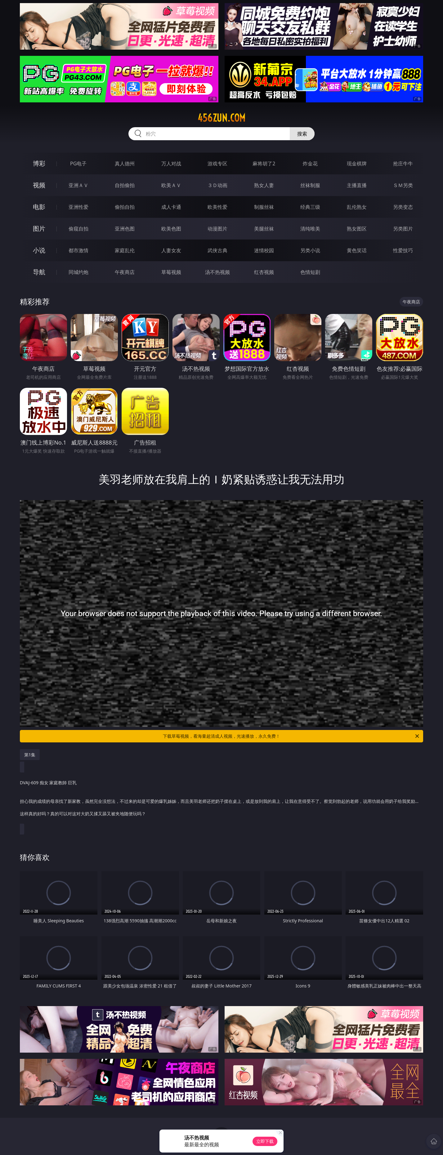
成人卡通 (171, 207)
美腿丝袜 (264, 228)
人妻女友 (171, 250)
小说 (39, 250)
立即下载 (265, 1141)
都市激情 (78, 250)
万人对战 (171, 163)
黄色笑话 (357, 250)
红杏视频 (264, 272)
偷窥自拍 (78, 228)
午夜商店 (125, 272)
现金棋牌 (357, 163)
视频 (39, 185)
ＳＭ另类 (403, 185)
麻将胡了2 (264, 163)
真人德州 (125, 163)
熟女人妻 (264, 185)
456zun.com (221, 118)
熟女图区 (357, 228)
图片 (39, 228)
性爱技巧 (403, 250)
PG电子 (78, 163)
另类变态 (403, 207)
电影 (39, 207)
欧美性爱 (217, 207)
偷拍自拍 (125, 207)
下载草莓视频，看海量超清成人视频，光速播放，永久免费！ (291, 736)
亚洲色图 (125, 228)
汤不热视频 (217, 272)
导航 (39, 272)
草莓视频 (171, 272)
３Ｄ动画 (217, 185)
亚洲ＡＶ (78, 185)
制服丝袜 (264, 207)
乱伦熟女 (357, 207)
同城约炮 (78, 272)
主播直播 (357, 185)
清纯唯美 (310, 228)
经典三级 (310, 207)
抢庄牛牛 (403, 163)
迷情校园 (264, 250)
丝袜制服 (310, 185)
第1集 (29, 755)
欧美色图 (171, 228)
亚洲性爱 (78, 207)
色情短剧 (310, 272)
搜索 (302, 133)
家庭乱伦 (125, 250)
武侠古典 (217, 250)
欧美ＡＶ (171, 185)
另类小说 (310, 250)
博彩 (39, 163)
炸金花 (310, 163)
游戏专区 (217, 163)
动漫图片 (217, 228)
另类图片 (403, 228)
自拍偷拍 (125, 185)
